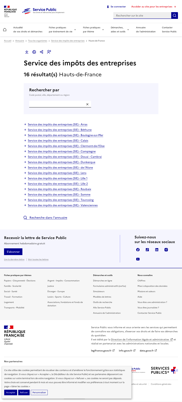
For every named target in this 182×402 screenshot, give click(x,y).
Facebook (138, 249)
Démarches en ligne (102, 280)
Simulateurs (98, 291)
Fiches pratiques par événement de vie (60, 29)
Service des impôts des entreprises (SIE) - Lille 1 (57, 178)
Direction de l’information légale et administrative (142, 339)
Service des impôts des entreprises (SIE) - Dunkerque (61, 162)
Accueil (7, 40)
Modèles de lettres (102, 296)
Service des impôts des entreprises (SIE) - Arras (57, 124)
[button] (49, 52)
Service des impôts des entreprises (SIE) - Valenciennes (63, 205)
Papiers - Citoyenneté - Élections (19, 280)
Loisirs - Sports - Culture (58, 296)
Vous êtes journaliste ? (148, 307)
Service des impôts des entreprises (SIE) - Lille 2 (58, 184)
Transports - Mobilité (14, 307)
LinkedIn (156, 249)
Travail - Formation (13, 296)
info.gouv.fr (127, 350)
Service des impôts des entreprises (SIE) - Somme (59, 194)
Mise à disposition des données (152, 286)
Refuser (24, 392)
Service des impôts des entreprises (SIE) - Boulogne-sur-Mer (65, 135)
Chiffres (141, 280)
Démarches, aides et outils (118, 29)
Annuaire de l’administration (146, 29)
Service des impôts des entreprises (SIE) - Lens (57, 173)
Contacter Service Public (169, 29)
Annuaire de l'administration (107, 313)
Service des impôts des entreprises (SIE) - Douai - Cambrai (65, 157)
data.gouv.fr (148, 350)
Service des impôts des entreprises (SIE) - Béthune (60, 130)
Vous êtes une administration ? (152, 302)
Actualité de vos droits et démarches (27, 29)
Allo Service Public (102, 307)
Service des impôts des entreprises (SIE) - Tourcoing (61, 200)
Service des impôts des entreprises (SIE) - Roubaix (59, 189)
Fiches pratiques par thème (91, 29)
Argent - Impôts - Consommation (63, 280)
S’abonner (13, 252)
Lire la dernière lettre (14, 259)
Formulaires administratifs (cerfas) (109, 286)
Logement (9, 302)
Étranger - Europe (56, 291)
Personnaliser (39, 392)
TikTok (147, 249)
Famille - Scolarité (12, 286)
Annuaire (19, 40)
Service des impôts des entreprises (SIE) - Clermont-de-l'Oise (66, 146)
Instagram (166, 249)
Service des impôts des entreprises (68, 40)
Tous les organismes (37, 40)
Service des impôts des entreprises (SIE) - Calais (58, 140)
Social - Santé (10, 291)
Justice (50, 286)
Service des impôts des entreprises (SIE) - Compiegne (62, 151)
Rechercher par (91, 92)
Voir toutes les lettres (38, 259)
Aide (140, 296)
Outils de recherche (102, 302)
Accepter (10, 392)
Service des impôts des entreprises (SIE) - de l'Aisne (60, 167)
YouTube (138, 259)
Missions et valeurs (146, 291)
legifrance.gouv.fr (103, 350)
